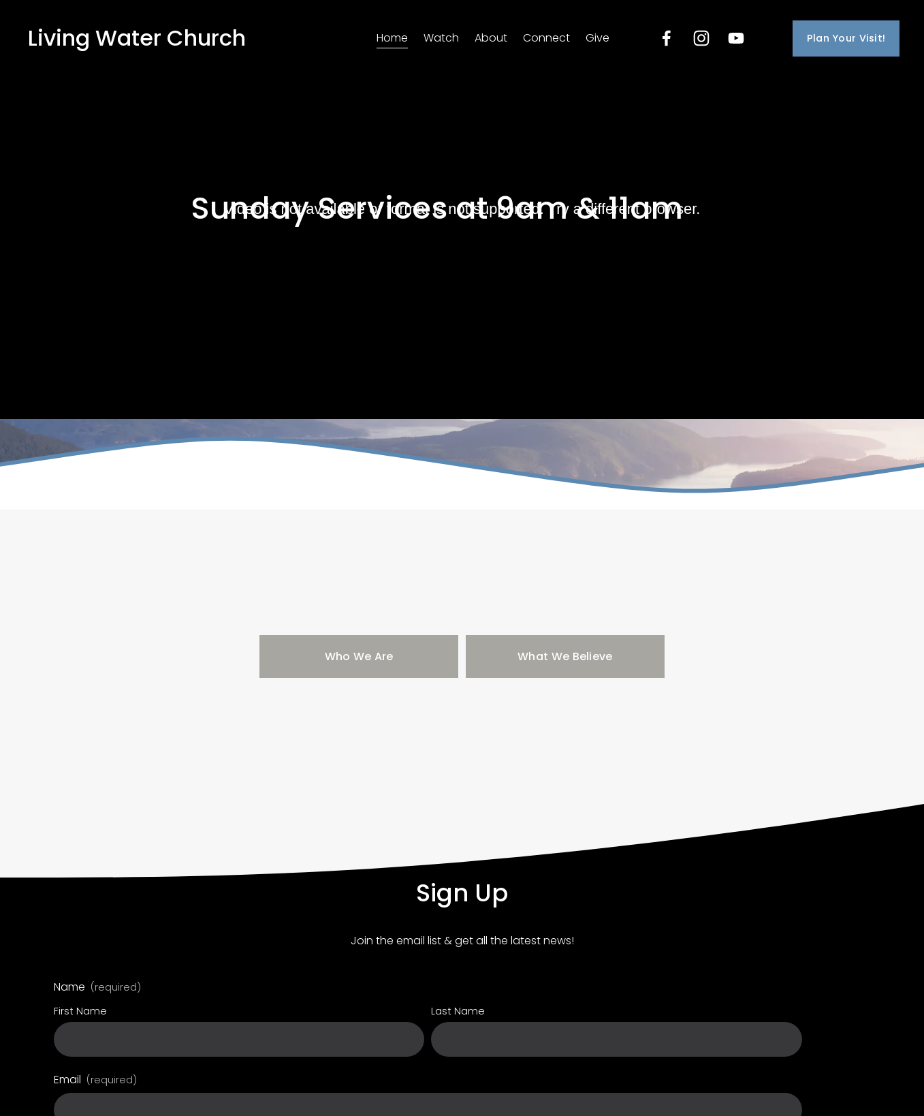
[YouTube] (736, 38)
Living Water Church (137, 37)
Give (597, 38)
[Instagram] (701, 38)
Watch (441, 38)
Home (392, 38)
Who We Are (359, 656)
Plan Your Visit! (846, 38)
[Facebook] (666, 38)
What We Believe (565, 656)
